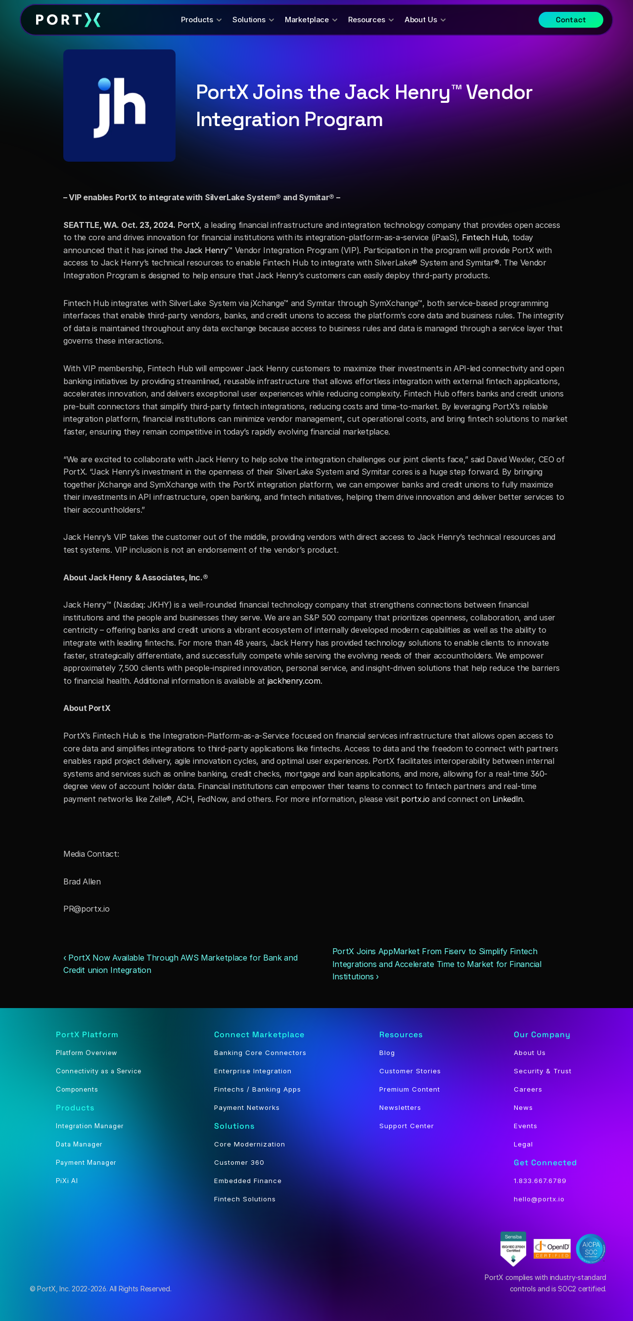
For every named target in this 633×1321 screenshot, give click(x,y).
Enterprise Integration (253, 1071)
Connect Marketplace (259, 1034)
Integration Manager (90, 1126)
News (523, 1107)
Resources (401, 1034)
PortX (188, 225)
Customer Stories (410, 1071)
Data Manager (79, 1144)
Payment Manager (86, 1162)
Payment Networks (247, 1107)
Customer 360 (239, 1162)
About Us (530, 1053)
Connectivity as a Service (98, 1071)
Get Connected (545, 1162)
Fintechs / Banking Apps (257, 1089)
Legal (523, 1144)
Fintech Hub (484, 237)
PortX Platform (87, 1034)
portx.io (415, 799)
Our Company (542, 1034)
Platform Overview (86, 1053)
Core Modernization (249, 1144)
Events (526, 1126)
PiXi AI (67, 1181)
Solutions (234, 1126)
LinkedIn (508, 799)
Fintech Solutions (245, 1199)
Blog (387, 1053)
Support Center (406, 1126)
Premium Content (409, 1089)
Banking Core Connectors (260, 1053)
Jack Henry (205, 250)
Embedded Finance (248, 1181)
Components (77, 1089)
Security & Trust (543, 1071)
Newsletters (400, 1107)
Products (75, 1107)
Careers (528, 1089)
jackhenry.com (294, 681)
